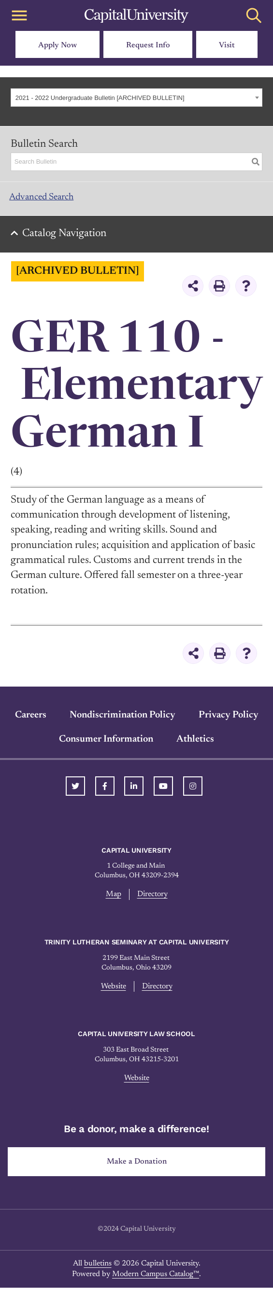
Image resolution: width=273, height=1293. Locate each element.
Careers (30, 720)
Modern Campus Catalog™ (155, 1281)
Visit (227, 45)
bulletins (98, 1270)
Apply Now (57, 45)
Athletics (195, 744)
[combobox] (136, 97)
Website (112, 992)
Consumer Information (106, 744)
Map (112, 900)
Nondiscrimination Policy (122, 720)
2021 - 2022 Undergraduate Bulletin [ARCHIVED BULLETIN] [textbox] (100, 97)
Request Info (148, 45)
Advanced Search (48, 200)
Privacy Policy (229, 720)
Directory (152, 900)
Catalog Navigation (68, 239)
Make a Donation (136, 1168)
